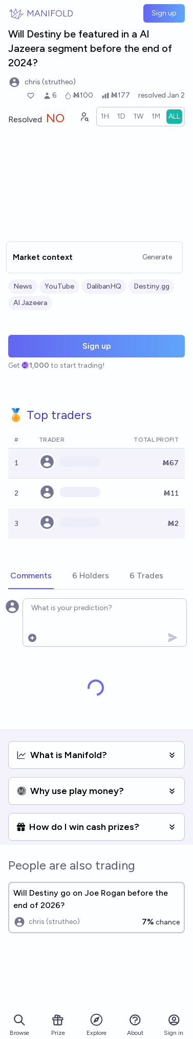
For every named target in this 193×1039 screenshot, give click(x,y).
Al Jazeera (30, 302)
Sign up (164, 13)
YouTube (59, 286)
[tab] (31, 576)
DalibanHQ (104, 286)
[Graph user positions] (84, 116)
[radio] (105, 116)
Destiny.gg (151, 286)
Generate (157, 257)
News (22, 286)
